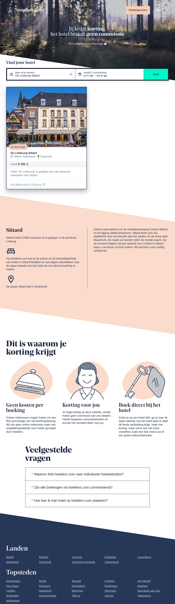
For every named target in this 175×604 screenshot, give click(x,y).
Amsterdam (13, 581)
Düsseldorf (78, 586)
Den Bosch (144, 581)
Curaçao (77, 557)
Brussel (76, 581)
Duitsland (110, 557)
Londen (10, 590)
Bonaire (43, 557)
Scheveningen (47, 595)
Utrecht (109, 595)
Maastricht (45, 590)
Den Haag (12, 586)
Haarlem (142, 586)
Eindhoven (111, 586)
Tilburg (76, 595)
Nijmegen (110, 590)
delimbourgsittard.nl (28, 184)
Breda (42, 581)
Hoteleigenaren (138, 10)
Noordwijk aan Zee (148, 590)
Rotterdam (12, 595)
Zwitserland (112, 562)
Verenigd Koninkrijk (83, 562)
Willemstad (12, 600)
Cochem (110, 581)
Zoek (156, 74)
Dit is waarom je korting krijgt (87, 43)
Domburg (44, 586)
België (10, 557)
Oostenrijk (45, 562)
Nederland (12, 562)
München (77, 590)
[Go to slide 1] (46, 141)
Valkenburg (144, 595)
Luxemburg (144, 557)
